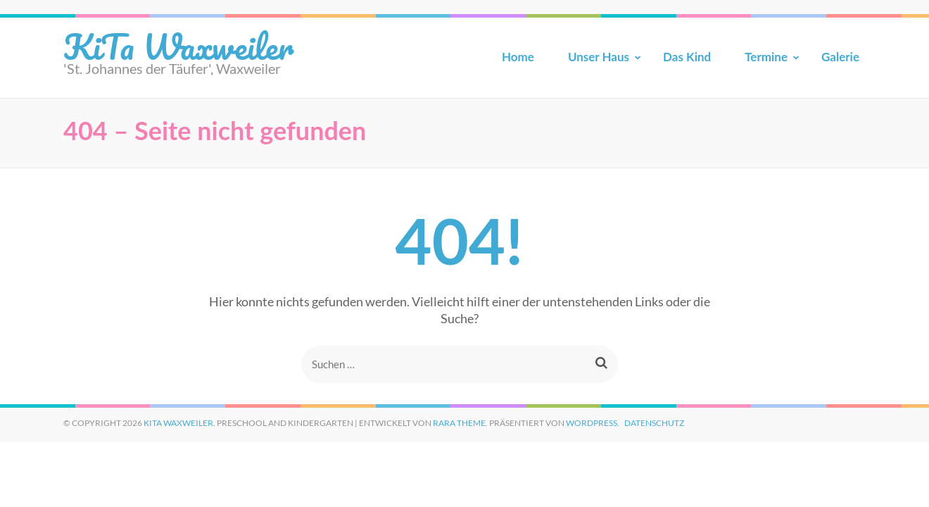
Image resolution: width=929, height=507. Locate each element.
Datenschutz (654, 423)
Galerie (840, 56)
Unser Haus (598, 56)
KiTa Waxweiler (178, 46)
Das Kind (687, 56)
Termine (766, 56)
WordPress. (592, 423)
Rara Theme (459, 423)
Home (518, 56)
